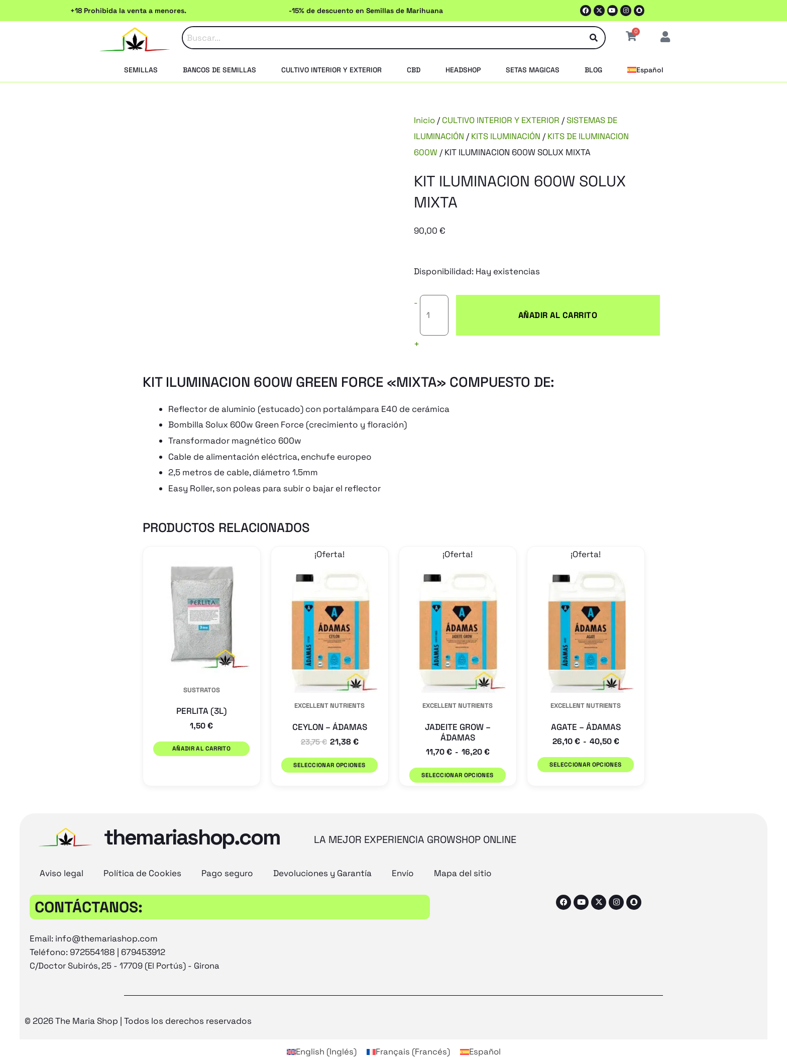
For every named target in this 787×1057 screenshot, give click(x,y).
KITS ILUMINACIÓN (507, 136)
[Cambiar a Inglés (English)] (321, 1030)
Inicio (424, 120)
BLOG (593, 69)
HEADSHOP (463, 69)
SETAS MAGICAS (532, 69)
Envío (403, 852)
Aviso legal (61, 852)
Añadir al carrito (523, 306)
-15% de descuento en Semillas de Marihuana (366, 10)
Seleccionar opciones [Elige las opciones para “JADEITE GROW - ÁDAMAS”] (457, 758)
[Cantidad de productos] (434, 307)
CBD (413, 69)
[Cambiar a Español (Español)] (480, 1030)
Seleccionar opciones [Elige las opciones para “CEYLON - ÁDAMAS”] (329, 747)
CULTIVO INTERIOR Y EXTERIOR (331, 69)
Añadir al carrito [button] (201, 731)
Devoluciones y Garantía (322, 852)
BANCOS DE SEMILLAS (219, 69)
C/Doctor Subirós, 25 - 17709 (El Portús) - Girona (126, 944)
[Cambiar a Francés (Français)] (408, 1030)
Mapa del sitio (463, 852)
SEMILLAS (141, 69)
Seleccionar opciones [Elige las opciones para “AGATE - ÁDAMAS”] (585, 747)
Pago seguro (227, 852)
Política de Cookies (142, 852)
